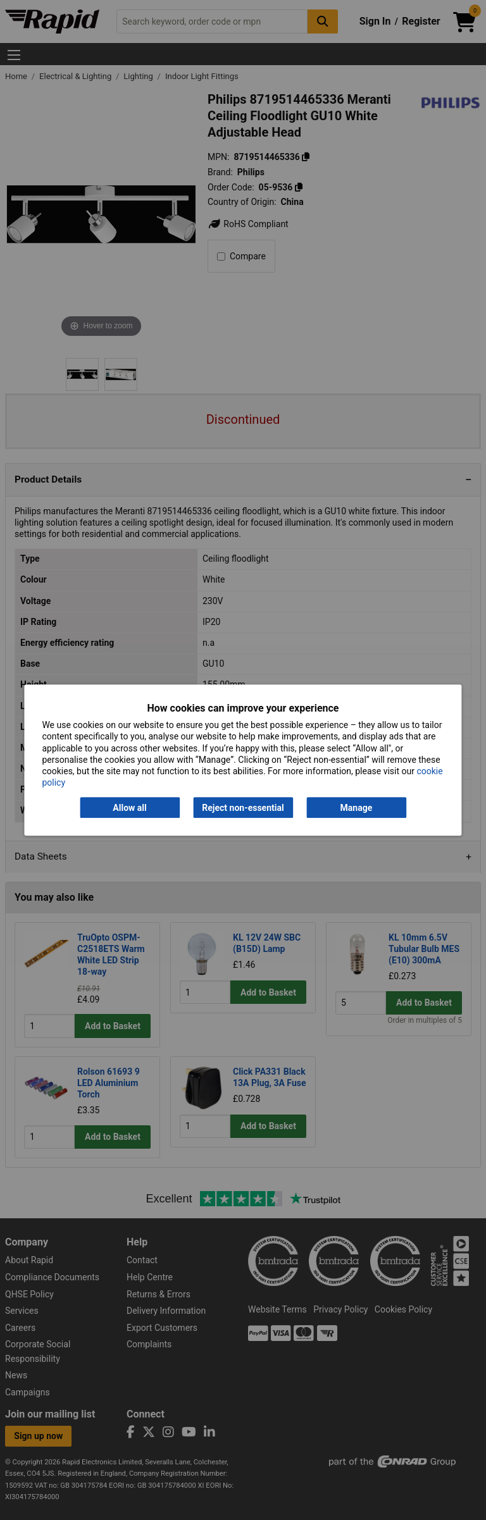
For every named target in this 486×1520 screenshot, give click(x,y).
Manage (356, 808)
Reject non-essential (243, 808)
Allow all (129, 808)
